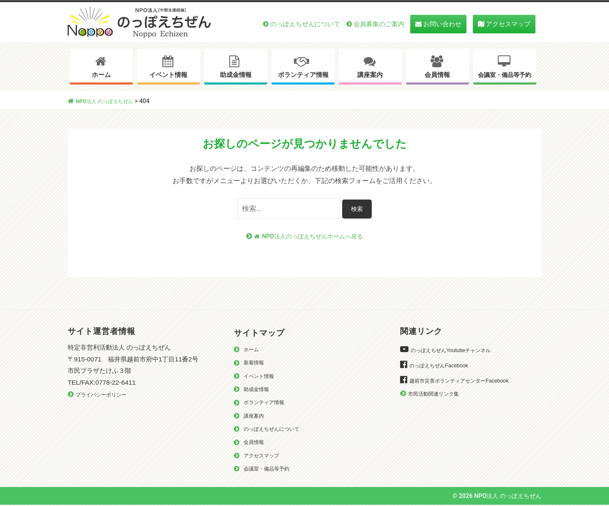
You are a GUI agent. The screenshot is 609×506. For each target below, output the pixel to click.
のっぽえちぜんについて (305, 23)
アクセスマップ (508, 23)
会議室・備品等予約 (504, 75)
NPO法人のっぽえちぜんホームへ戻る (308, 236)
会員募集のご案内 (379, 23)
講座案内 (370, 74)
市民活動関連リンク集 (437, 394)
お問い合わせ (442, 23)
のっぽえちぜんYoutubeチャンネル (457, 350)
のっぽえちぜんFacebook (442, 366)
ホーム (101, 74)
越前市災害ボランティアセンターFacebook (466, 381)
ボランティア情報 (303, 74)
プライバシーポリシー (105, 395)
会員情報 (437, 74)
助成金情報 (236, 74)
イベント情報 (168, 74)
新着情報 (255, 363)
